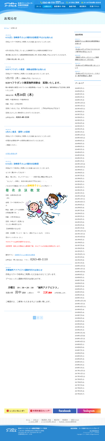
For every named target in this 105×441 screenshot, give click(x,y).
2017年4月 (78, 394)
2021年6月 (78, 248)
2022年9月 (78, 205)
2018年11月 (79, 338)
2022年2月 (78, 225)
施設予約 (72, 6)
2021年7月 (78, 245)
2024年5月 (78, 149)
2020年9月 (78, 274)
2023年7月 (78, 175)
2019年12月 (79, 301)
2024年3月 (78, 155)
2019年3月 (78, 327)
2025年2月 (78, 129)
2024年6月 (78, 146)
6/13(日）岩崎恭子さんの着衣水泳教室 (22, 164)
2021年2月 (78, 260)
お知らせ (47, 6)
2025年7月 (78, 114)
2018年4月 (78, 359)
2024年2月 (78, 158)
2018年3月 (78, 362)
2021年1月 (78, 263)
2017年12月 (79, 370)
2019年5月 (78, 321)
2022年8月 (78, 207)
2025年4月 (78, 123)
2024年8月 (78, 143)
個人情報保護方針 (94, 430)
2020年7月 (78, 280)
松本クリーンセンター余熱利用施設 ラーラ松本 (11, 430)
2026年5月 (78, 88)
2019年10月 (79, 306)
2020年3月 (78, 292)
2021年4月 (78, 254)
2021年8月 (78, 242)
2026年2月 (78, 97)
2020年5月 (78, 286)
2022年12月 (79, 196)
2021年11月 (79, 234)
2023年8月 (78, 172)
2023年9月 (78, 170)
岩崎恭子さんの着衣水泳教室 (25, 255)
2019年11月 (79, 303)
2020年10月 (79, 271)
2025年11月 (79, 106)
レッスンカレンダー (16, 410)
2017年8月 (78, 382)
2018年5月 (78, 356)
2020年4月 (78, 289)
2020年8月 (78, 277)
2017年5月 (78, 391)
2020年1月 (78, 298)
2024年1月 (78, 161)
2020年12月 (79, 266)
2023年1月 (78, 193)
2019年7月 (78, 315)
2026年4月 (78, 91)
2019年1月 (78, 333)
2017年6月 (78, 388)
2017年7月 (78, 385)
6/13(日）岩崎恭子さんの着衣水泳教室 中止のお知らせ (29, 37)
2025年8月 (78, 111)
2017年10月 (79, 376)
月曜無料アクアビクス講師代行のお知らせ (24, 270)
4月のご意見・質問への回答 (18, 132)
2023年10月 (79, 167)
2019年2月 (78, 330)
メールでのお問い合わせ (48, 421)
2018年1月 (78, 368)
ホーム (39, 6)
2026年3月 (78, 94)
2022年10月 (79, 202)
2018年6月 (78, 353)
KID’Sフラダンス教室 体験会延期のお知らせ (26, 69)
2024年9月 (78, 140)
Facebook (64, 410)
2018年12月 (79, 335)
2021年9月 (78, 239)
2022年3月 (78, 222)
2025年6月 (78, 117)
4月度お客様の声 (11, 153)
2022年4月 (78, 219)
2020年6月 (78, 283)
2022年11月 (79, 199)
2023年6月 (78, 178)
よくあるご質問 (33, 421)
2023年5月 (78, 181)
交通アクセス (94, 6)
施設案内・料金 (59, 6)
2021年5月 (78, 251)
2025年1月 (78, 132)
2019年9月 (78, 309)
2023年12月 (79, 164)
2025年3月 (78, 126)
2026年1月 (78, 100)
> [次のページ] (41, 317)
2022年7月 (78, 210)
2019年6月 (78, 318)
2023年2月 (78, 190)
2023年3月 (78, 187)
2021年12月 (79, 231)
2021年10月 (79, 237)
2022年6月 (78, 213)
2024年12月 (79, 135)
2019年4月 (78, 324)
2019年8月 (78, 312)
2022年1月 (78, 228)
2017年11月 (79, 373)
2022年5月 (78, 216)
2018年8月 (78, 347)
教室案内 (83, 6)
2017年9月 (78, 379)
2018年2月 (78, 365)
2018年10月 (79, 341)
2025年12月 (79, 103)
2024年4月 (78, 152)
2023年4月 (78, 184)
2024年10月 (79, 138)
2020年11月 (79, 269)
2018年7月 (78, 350)
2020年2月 (78, 295)
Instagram (89, 410)
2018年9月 (78, 344)
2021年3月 (78, 257)
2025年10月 (79, 108)
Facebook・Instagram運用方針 (67, 421)
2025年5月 (78, 120)
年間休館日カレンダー (40, 410)
